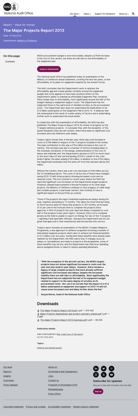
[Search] (133, 13)
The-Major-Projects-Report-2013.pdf (57, 310)
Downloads (10, 61)
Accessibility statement (59, 407)
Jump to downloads (49, 69)
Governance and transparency (63, 371)
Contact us (53, 380)
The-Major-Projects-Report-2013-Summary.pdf (62, 320)
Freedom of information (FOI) (62, 385)
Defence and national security (49, 348)
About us (52, 367)
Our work (7, 367)
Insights (7, 376)
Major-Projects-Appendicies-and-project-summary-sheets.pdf (69, 314)
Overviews (8, 380)
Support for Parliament (105, 14)
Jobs (50, 376)
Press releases (10, 385)
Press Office (54, 394)
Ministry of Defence (27, 40)
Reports (7, 371)
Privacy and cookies (36, 407)
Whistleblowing (55, 389)
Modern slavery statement (86, 407)
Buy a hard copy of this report (69, 334)
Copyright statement (13, 407)
